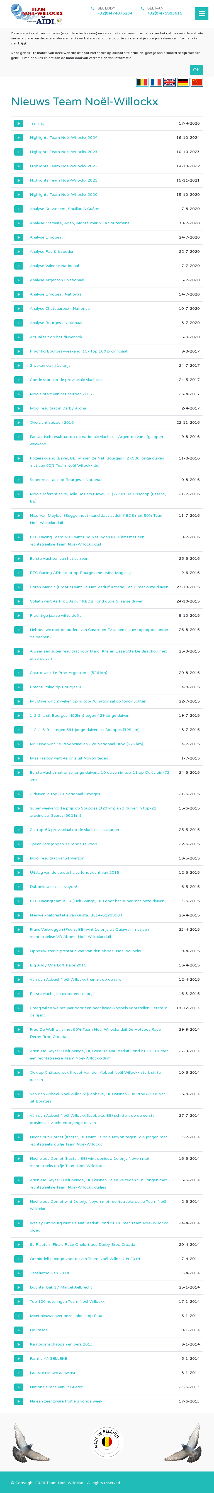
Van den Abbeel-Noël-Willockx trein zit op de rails (75, 979)
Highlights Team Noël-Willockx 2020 (64, 194)
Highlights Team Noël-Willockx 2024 (64, 137)
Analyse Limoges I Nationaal (56, 294)
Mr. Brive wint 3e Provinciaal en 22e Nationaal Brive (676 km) (86, 744)
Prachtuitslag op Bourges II (55, 687)
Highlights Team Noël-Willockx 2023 (64, 151)
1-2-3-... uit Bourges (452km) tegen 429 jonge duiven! (80, 715)
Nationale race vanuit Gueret (56, 1387)
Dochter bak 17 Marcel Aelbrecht (61, 1287)
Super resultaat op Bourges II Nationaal (66, 479)
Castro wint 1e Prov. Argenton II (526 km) (68, 672)
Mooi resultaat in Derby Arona (58, 408)
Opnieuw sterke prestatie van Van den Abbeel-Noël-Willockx (85, 951)
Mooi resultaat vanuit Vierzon (57, 858)
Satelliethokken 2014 (49, 1273)
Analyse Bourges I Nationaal (56, 322)
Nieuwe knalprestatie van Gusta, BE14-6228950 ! (76, 915)
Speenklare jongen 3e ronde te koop (63, 844)
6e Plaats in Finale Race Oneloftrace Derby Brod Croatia (82, 1244)
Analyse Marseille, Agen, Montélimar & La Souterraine (80, 223)
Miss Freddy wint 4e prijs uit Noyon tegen (69, 758)
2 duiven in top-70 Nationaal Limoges (65, 794)
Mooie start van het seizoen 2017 (61, 394)
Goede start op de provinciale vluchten (66, 379)
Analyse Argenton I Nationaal (57, 280)
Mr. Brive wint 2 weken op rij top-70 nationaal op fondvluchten (88, 701)
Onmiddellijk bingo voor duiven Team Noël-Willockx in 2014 (85, 1258)
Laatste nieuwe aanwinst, (53, 1372)
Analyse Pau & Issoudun (52, 251)
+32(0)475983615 (164, 13)
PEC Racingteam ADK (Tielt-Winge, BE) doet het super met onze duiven (97, 901)
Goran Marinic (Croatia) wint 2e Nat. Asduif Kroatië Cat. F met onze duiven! (99, 587)
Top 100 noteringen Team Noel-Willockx (67, 1301)
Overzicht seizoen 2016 (52, 422)
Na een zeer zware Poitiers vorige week (66, 1401)
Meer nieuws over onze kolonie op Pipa (66, 1315)
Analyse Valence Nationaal (54, 265)
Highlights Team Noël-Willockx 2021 (64, 180)
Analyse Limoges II (47, 237)
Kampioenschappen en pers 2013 (61, 1344)
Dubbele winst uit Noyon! (53, 886)
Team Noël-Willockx (64, 1482)
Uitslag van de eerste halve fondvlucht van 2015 (74, 872)
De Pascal (39, 1330)
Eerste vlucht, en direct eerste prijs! (63, 993)
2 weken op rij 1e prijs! (51, 365)
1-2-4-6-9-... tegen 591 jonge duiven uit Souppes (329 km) (85, 729)
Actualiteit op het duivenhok (56, 337)
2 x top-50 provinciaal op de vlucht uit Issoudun (74, 829)
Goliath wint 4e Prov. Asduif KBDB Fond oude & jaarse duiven (87, 601)
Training (37, 123)
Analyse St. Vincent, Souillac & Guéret (65, 208)
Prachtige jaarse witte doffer (56, 615)
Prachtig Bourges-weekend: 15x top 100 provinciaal (78, 351)
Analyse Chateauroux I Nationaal (60, 308)
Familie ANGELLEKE (48, 1358)
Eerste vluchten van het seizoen (59, 558)
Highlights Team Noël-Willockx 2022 (64, 166)
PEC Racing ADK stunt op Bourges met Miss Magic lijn (81, 572)
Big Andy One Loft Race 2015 (58, 965)
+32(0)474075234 (115, 13)
